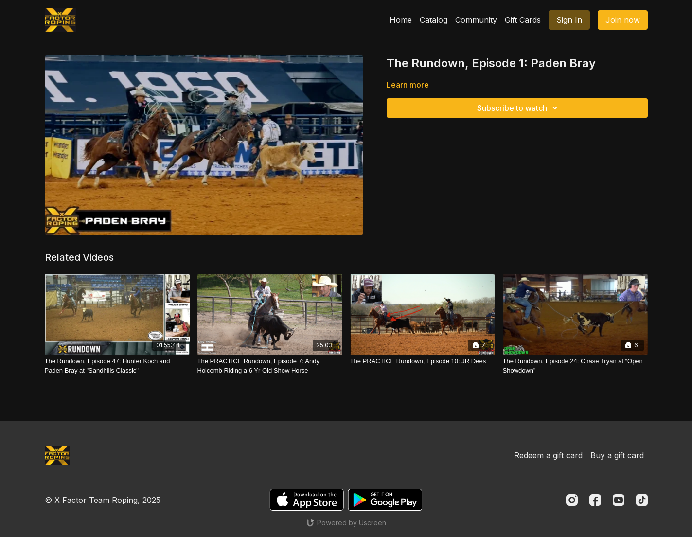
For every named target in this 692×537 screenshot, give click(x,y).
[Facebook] (595, 500)
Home (401, 20)
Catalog (433, 20)
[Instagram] (572, 500)
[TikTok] (642, 500)
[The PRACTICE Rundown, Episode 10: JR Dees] (422, 361)
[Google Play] (385, 500)
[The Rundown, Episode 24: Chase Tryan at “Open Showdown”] (575, 366)
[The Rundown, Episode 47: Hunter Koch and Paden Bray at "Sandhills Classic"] (117, 366)
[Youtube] (618, 500)
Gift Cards (523, 20)
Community (476, 20)
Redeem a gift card (548, 455)
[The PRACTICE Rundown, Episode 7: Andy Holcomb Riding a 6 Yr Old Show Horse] (269, 366)
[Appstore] (306, 500)
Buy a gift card (617, 455)
